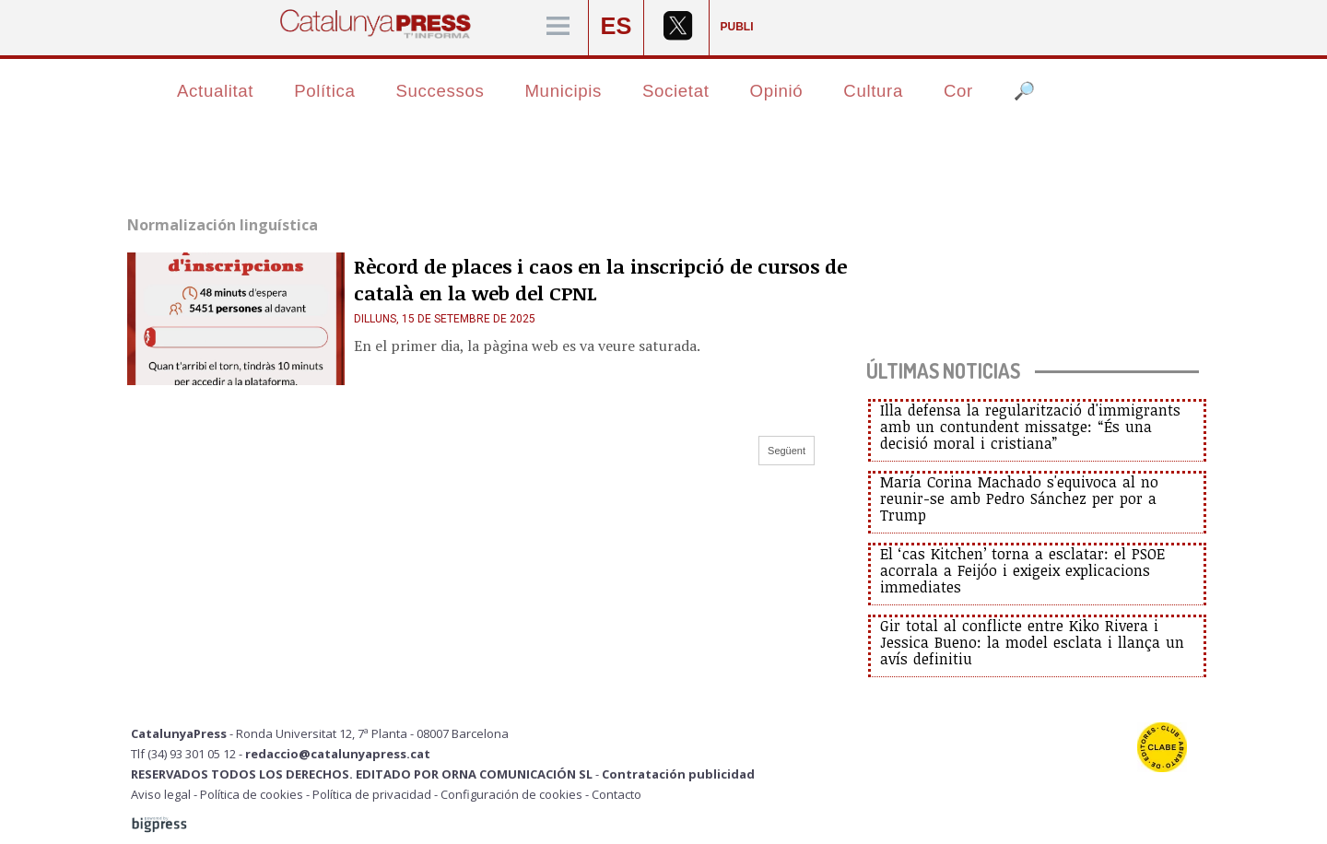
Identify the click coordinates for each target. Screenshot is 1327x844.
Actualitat (215, 90)
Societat (676, 90)
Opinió (777, 90)
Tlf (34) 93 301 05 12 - (188, 753)
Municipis (563, 90)
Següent (786, 450)
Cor (958, 90)
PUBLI (737, 26)
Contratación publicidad (678, 774)
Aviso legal (161, 794)
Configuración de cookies (511, 794)
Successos (439, 90)
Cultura (873, 90)
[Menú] (558, 27)
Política (324, 90)
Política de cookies (251, 794)
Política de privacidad (371, 794)
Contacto (616, 794)
